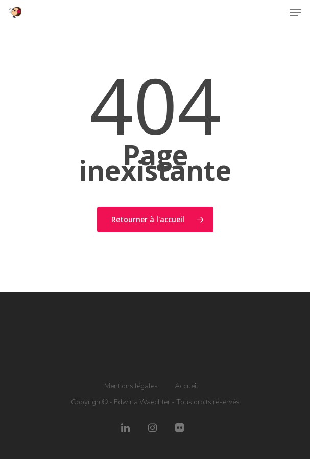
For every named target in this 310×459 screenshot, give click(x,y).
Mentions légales (131, 386)
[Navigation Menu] (295, 12)
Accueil (186, 386)
